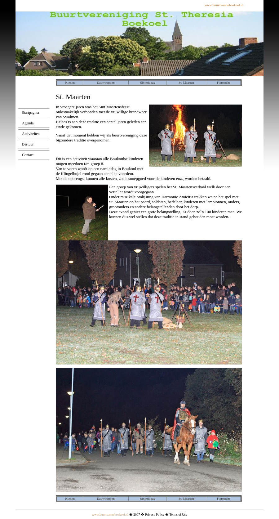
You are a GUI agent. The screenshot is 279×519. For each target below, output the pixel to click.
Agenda (27, 123)
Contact (27, 155)
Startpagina (30, 112)
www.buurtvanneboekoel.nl (110, 514)
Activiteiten (31, 134)
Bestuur (27, 144)
